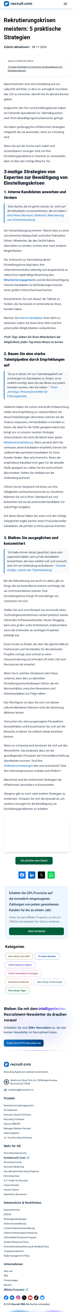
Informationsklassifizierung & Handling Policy (26, 1246)
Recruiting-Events (13, 1162)
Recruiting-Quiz (11, 1176)
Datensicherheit (12, 1210)
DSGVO (7, 1214)
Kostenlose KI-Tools (16, 1157)
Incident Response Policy (16, 1242)
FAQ (6, 1275)
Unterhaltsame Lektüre (20, 965)
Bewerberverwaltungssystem (19, 1105)
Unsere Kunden (11, 1185)
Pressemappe (11, 1280)
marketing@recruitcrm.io (20, 1090)
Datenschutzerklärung (15, 1223)
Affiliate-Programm (16, 1289)
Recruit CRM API (12, 1124)
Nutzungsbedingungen (15, 1219)
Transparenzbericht (14, 1251)
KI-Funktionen (10, 1110)
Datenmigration (12, 1133)
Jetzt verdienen (36, 931)
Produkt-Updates (47, 956)
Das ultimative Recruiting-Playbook (21, 1171)
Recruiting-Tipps (17, 990)
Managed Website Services (17, 1128)
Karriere (8, 1285)
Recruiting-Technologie (49, 982)
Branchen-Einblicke (18, 982)
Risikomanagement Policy (17, 1256)
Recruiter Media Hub (14, 1167)
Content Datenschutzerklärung (19, 1228)
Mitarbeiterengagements (20, 280)
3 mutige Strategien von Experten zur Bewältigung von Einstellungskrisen (35, 69)
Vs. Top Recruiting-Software (18, 1137)
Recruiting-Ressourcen (15, 1153)
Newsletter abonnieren (15, 1194)
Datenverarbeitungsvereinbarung (20, 1233)
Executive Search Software (17, 1114)
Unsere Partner (11, 1189)
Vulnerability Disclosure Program (20, 1237)
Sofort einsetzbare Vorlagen (23, 973)
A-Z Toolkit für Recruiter (16, 1180)
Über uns (8, 1271)
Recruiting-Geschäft (19, 956)
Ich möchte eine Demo (34, 860)
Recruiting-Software (14, 1119)
